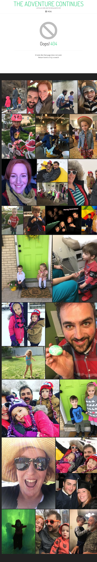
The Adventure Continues (49, 4)
